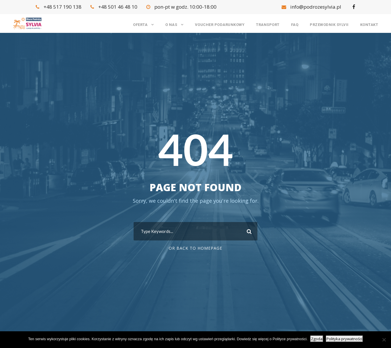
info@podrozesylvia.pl (312, 6)
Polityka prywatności (344, 338)
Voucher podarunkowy (220, 24)
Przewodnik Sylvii (329, 24)
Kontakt (369, 24)
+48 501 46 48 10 (114, 6)
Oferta (140, 24)
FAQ (295, 24)
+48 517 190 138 (59, 6)
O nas (171, 24)
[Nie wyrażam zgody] (384, 340)
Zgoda (316, 338)
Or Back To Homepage (195, 248)
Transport (268, 24)
